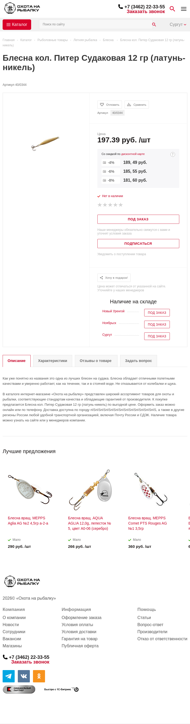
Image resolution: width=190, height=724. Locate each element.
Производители (152, 632)
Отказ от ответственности (162, 639)
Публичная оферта (80, 646)
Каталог (19, 24)
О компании (14, 617)
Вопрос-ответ (150, 624)
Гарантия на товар (79, 639)
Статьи (144, 617)
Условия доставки (79, 632)
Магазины (12, 646)
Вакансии (12, 639)
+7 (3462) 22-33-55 (144, 6)
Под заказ (157, 313)
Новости (11, 624)
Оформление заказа (81, 617)
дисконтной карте (133, 153)
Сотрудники (14, 632)
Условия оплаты (77, 624)
